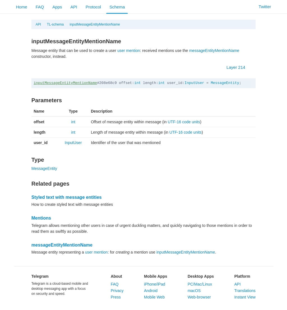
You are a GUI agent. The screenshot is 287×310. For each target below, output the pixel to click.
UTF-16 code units (184, 122)
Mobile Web (154, 297)
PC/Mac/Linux (200, 284)
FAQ (40, 6)
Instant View (245, 297)
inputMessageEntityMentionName (95, 24)
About (116, 276)
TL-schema (55, 24)
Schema (117, 6)
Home (21, 6)
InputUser (194, 83)
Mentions (41, 218)
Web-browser (199, 297)
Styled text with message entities (66, 197)
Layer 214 (238, 67)
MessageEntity (225, 83)
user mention (128, 50)
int (137, 83)
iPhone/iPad (154, 284)
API (73, 6)
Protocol (93, 6)
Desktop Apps (201, 276)
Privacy (117, 290)
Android (151, 290)
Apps (57, 6)
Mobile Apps (155, 276)
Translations (245, 290)
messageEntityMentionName (214, 50)
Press (116, 297)
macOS (194, 290)
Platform (242, 276)
